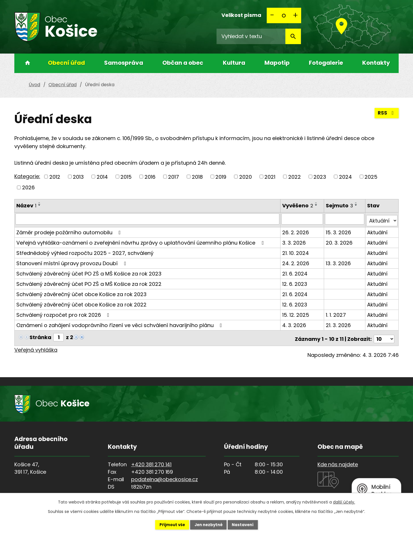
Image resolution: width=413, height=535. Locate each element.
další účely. (344, 501)
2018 (197, 176)
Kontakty (376, 63)
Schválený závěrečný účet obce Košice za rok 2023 (81, 292)
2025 (371, 176)
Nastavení (248, 524)
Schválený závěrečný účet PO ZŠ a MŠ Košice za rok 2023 (88, 271)
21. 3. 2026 (338, 323)
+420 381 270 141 (151, 460)
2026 (28, 187)
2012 (54, 176)
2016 (150, 176)
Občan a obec (182, 63)
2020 (245, 176)
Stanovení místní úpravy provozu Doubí (72, 261)
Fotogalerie (326, 63)
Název (26, 205)
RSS (386, 114)
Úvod (26, 63)
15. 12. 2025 (296, 312)
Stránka (40, 335)
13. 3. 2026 (338, 261)
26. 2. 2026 (296, 230)
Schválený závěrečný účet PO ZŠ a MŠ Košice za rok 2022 (88, 282)
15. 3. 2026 (339, 230)
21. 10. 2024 (296, 251)
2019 (220, 176)
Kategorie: (27, 176)
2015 (126, 176)
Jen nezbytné (209, 524)
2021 (269, 176)
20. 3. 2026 (339, 240)
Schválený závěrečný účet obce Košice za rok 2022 (81, 302)
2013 (78, 176)
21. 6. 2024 (295, 271)
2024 (345, 176)
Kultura (234, 63)
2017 (173, 176)
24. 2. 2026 (296, 261)
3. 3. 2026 (294, 240)
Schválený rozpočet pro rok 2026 (64, 312)
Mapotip (277, 63)
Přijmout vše (166, 524)
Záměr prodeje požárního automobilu (69, 230)
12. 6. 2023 (295, 282)
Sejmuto (340, 205)
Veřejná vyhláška (35, 346)
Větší (295, 15)
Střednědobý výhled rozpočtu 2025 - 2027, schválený (84, 251)
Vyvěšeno (298, 205)
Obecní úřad (66, 63)
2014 (102, 176)
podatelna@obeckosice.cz (164, 475)
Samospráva (123, 63)
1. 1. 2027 (336, 312)
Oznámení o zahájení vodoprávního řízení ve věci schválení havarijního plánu (120, 323)
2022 (294, 176)
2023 (319, 176)
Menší (272, 15)
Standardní (284, 15)
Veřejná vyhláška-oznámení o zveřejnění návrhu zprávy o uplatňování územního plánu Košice (141, 240)
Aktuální (377, 230)
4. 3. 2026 (295, 323)
